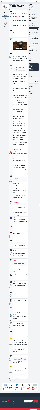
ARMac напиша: (15, 66)
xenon (10, 31)
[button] (5, 3)
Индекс (14, 403)
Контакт (2, 403)
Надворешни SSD (31, 81)
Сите (37, 85)
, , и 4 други (18, 172)
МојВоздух (17, 16)
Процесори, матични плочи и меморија (34, 17)
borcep (11, 308)
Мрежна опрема (36, 81)
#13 (26, 249)
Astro (10, 241)
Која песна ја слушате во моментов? (33, 50)
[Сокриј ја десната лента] (39, 205)
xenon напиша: (15, 39)
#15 (26, 274)
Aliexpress (31, 7)
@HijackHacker (20, 16)
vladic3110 (11, 227)
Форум (13, 401)
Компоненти (30, 82)
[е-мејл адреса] (28, 401)
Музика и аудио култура (33, 51)
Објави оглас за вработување (5, 401)
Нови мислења (30, 4)
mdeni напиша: (15, 260)
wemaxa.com (11, 36)
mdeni (10, 276)
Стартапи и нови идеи (32, 35)
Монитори (35, 82)
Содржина (14, 400)
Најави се (5, 8)
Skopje (10, 44)
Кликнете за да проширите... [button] (20, 265)
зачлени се (36, 400)
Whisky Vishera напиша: (16, 202)
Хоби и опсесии (32, 49)
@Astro (14, 242)
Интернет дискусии (32, 8)
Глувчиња (30, 80)
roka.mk (10, 287)
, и (17, 215)
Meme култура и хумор (33, 47)
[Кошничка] (38, 1)
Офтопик (30, 45)
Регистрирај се (5, 7)
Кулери (35, 80)
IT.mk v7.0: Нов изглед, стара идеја (33, 9)
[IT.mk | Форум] (1, 1)
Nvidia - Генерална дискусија (33, 18)
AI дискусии (32, 6)
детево (16, 182)
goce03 (11, 176)
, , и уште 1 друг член (17, 149)
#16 (26, 281)
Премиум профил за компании (5, 400)
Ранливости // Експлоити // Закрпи (34, 37)
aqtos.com (11, 16)
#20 (26, 314)
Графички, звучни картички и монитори (34, 19)
